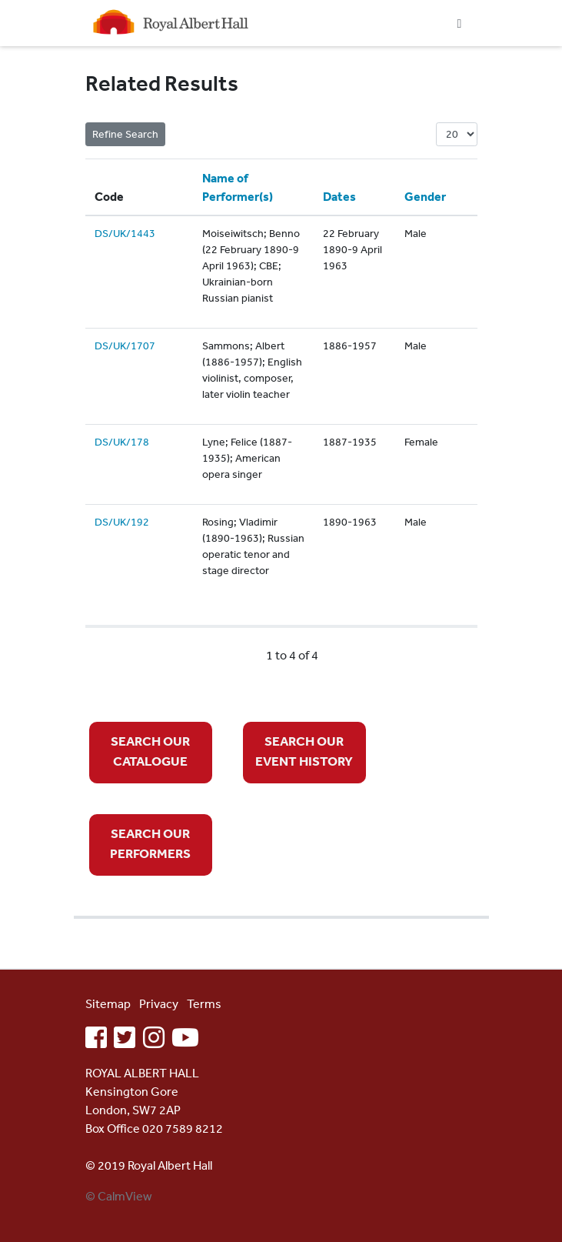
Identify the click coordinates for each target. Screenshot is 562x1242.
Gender (425, 196)
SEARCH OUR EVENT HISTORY (304, 751)
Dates (339, 196)
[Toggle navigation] (460, 23)
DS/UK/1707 (125, 345)
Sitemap (108, 1003)
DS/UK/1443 (125, 233)
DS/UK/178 (122, 442)
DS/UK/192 (122, 522)
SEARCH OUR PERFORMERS (150, 843)
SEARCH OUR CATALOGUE (150, 751)
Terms (204, 1003)
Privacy (158, 1003)
